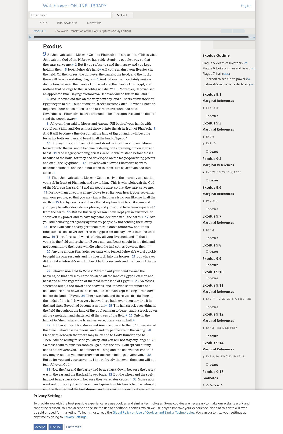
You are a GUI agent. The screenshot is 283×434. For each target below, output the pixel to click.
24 (91, 305)
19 (89, 242)
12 (95, 168)
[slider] (141, 37)
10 (48, 148)
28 (56, 350)
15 (62, 207)
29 (58, 360)
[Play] (30, 37)
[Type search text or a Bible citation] (69, 15)
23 (136, 291)
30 (65, 374)
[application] (141, 37)
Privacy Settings (75, 417)
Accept (40, 427)
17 (57, 227)
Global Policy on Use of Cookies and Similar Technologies (153, 412)
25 (129, 315)
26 (45, 330)
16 (77, 217)
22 (48, 281)
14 (45, 197)
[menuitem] (251, 15)
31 (48, 384)
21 (145, 266)
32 (120, 389)
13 (48, 182)
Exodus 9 (37, 31)
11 (55, 158)
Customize (73, 427)
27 (48, 340)
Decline (55, 427)
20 (48, 261)
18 (76, 232)
